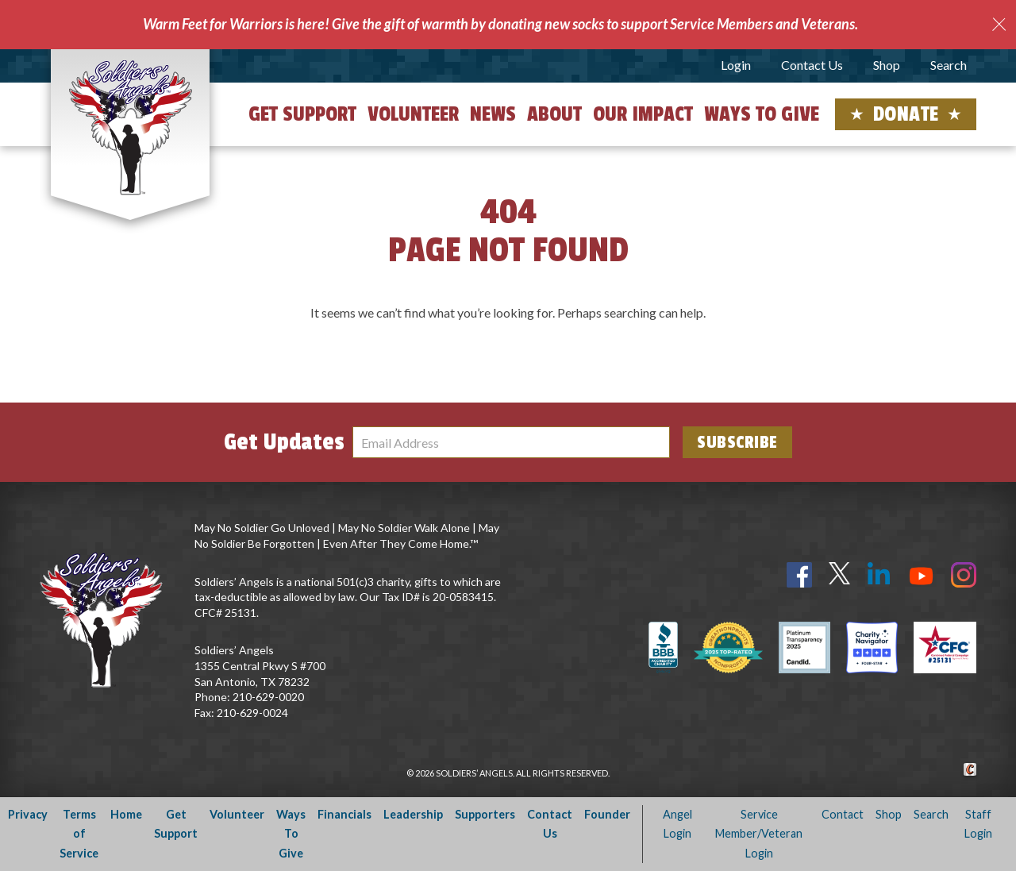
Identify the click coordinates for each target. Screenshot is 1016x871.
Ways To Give (291, 833)
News (493, 114)
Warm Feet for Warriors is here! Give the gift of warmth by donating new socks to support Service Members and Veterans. (500, 24)
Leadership (413, 814)
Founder (607, 814)
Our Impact (643, 114)
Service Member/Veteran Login (758, 833)
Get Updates (284, 442)
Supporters (485, 814)
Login (736, 64)
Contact (843, 814)
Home (126, 814)
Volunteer (413, 114)
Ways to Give (761, 114)
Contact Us (812, 64)
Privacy (28, 814)
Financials (344, 814)
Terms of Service (79, 833)
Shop (886, 64)
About (554, 114)
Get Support (302, 114)
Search (948, 64)
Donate (906, 114)
